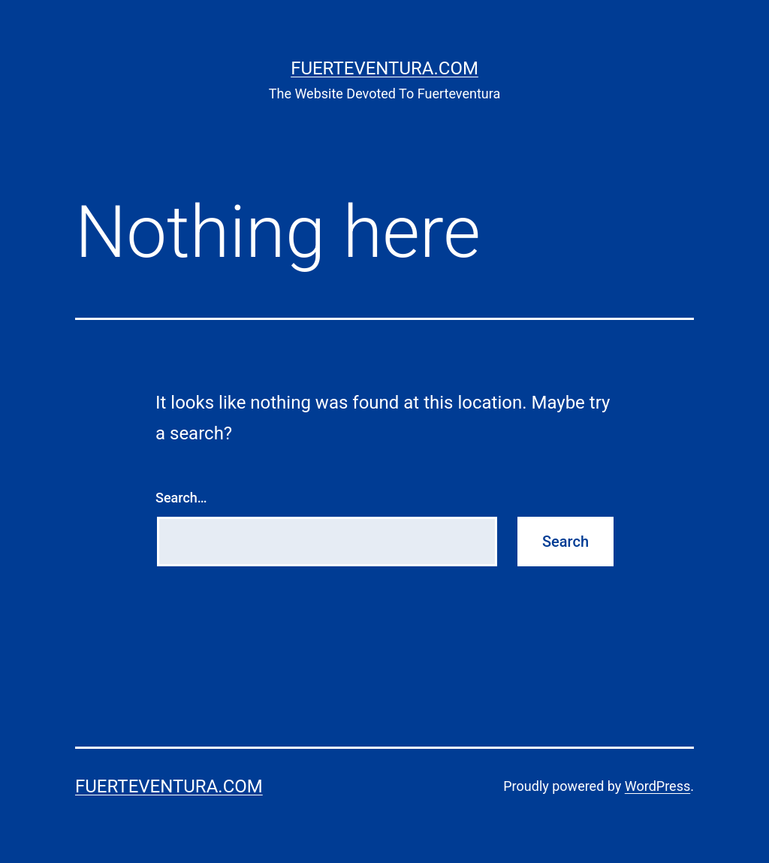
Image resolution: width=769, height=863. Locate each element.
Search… (181, 497)
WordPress (657, 786)
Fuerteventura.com (384, 68)
